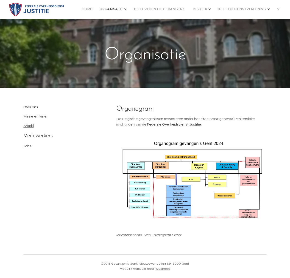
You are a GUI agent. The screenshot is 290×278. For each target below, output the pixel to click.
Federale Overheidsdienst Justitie (173, 124)
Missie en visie (34, 116)
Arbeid (28, 125)
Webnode (162, 269)
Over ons (30, 107)
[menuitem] (219, 9)
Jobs (27, 146)
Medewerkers (38, 136)
